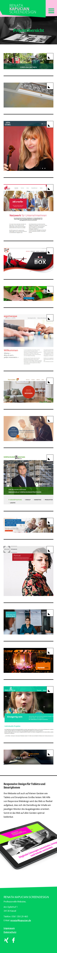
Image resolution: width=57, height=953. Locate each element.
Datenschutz (10, 932)
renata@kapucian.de (20, 920)
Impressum (9, 928)
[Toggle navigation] (51, 10)
